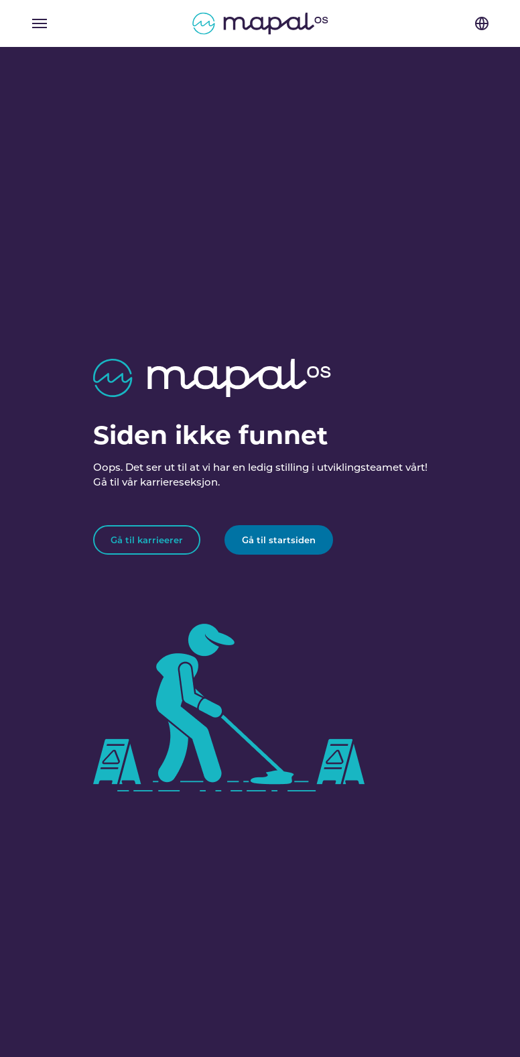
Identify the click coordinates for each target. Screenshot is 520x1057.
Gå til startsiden (279, 540)
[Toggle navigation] (39, 23)
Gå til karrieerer (147, 540)
